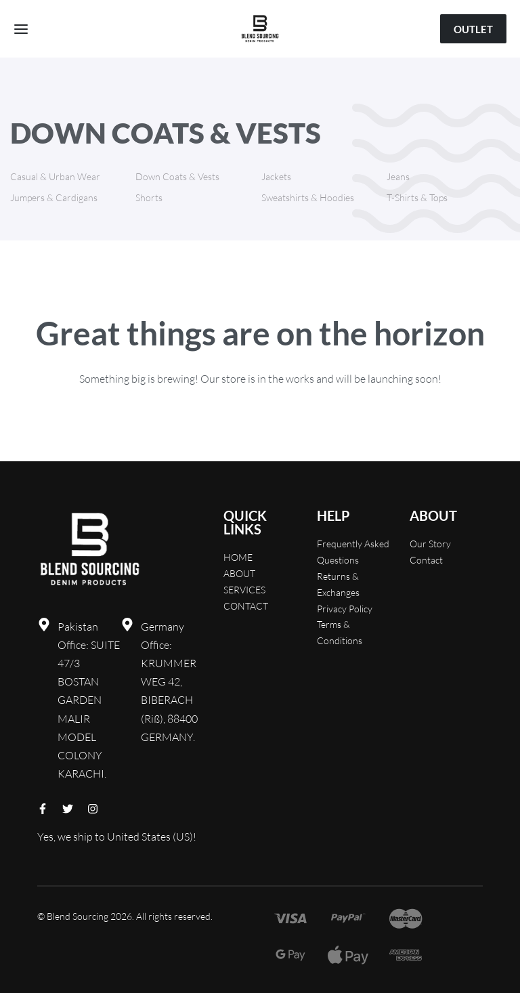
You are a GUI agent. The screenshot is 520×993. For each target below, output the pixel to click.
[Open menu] (21, 29)
